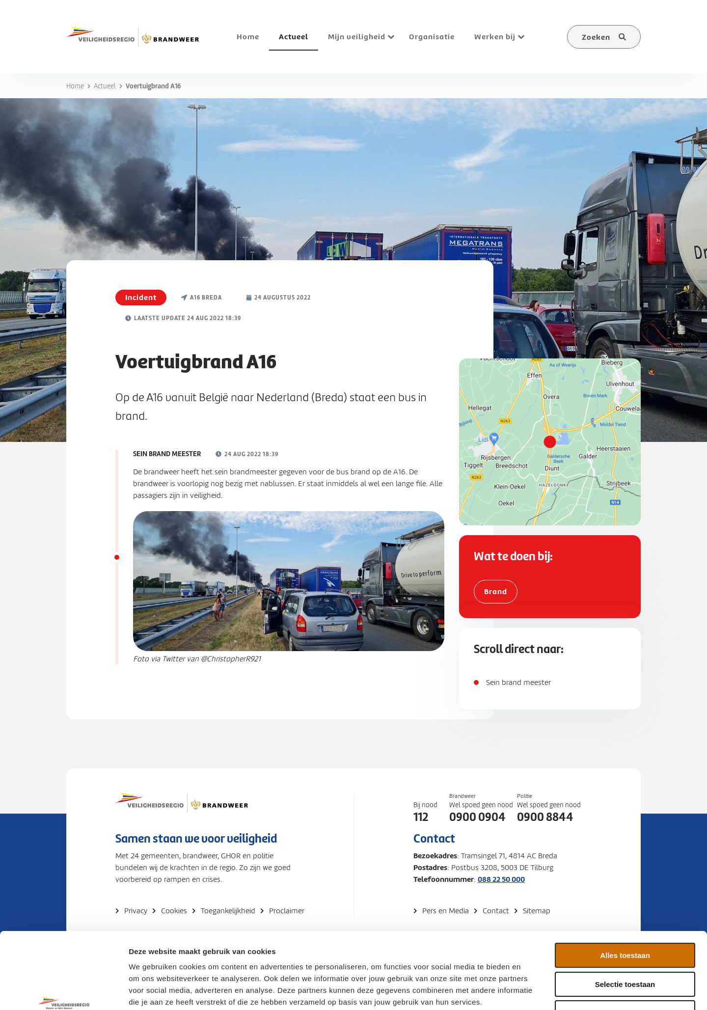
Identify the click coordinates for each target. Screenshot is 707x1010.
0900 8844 (545, 817)
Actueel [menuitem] (293, 36)
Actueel (105, 86)
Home (75, 86)
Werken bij (495, 36)
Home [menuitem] (248, 36)
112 (420, 817)
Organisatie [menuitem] (432, 36)
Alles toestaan (625, 890)
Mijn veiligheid (356, 36)
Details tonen (530, 990)
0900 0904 (477, 817)
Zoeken (596, 37)
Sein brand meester (518, 682)
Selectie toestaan (625, 919)
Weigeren (624, 947)
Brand (495, 591)
